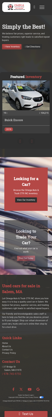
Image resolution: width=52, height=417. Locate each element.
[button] (41, 7)
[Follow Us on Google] (38, 389)
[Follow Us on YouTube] (29, 389)
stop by (43, 323)
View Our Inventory (26, 201)
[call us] (34, 7)
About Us (6, 346)
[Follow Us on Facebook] (13, 389)
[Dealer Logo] (16, 7)
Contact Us (7, 349)
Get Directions (32, 46)
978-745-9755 (12, 374)
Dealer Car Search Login (25, 395)
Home (5, 343)
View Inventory (12, 46)
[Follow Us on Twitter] (21, 389)
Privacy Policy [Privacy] (9, 353)
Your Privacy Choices (34, 397)
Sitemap (21, 397)
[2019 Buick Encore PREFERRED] (26, 106)
